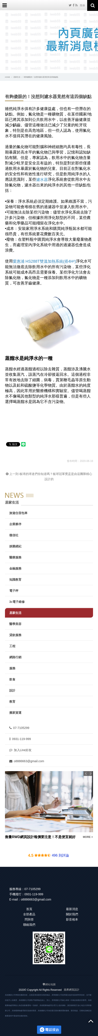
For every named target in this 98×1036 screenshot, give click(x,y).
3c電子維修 (17, 601)
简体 (82, 5)
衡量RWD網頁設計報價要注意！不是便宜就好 (40, 837)
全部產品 (29, 914)
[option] (49, 805)
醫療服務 (15, 557)
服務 (12, 668)
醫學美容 (15, 624)
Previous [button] (86, 773)
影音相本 (72, 919)
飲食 (12, 679)
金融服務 (15, 568)
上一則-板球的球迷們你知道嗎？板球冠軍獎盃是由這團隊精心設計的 (49, 476)
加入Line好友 (20, 750)
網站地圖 (50, 984)
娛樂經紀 (15, 546)
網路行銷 (15, 657)
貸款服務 (15, 635)
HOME (7, 77)
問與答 (29, 919)
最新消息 (72, 909)
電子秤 (13, 590)
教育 (12, 701)
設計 (12, 690)
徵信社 (13, 535)
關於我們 (72, 914)
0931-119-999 (20, 739)
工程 (12, 646)
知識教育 (15, 579)
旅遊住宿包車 (18, 513)
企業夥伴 (15, 524)
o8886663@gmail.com (26, 761)
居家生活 (16, 77)
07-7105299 (19, 728)
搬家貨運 (15, 712)
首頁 (29, 909)
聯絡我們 (29, 924)
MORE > (88, 837)
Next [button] (90, 773)
